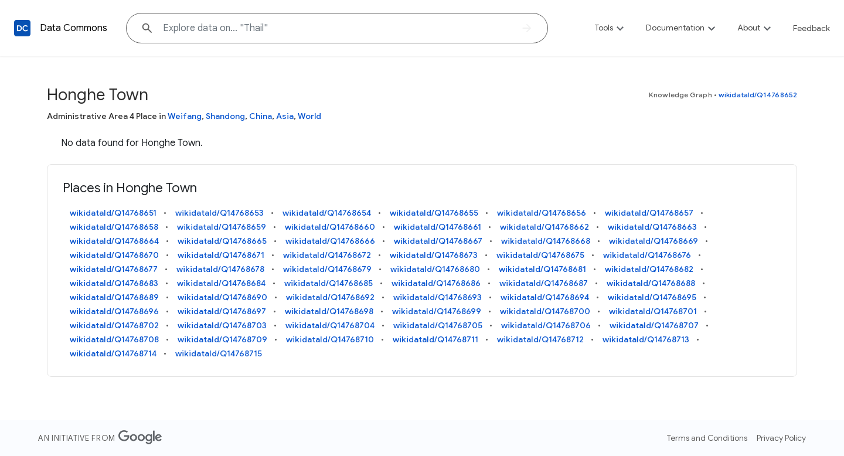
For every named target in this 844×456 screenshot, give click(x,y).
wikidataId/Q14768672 (327, 255)
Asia (285, 116)
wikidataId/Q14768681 (542, 269)
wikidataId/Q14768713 (646, 339)
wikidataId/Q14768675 (540, 255)
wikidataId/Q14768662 (544, 227)
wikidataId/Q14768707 (654, 325)
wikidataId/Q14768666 (330, 241)
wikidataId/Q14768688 (651, 283)
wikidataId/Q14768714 (113, 353)
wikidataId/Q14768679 (327, 269)
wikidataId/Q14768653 (219, 212)
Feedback (811, 28)
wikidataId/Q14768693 (437, 297)
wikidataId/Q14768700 (545, 311)
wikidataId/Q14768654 (327, 212)
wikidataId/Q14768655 (434, 212)
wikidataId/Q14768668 (545, 241)
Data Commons (73, 28)
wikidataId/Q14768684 (221, 283)
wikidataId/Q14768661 (437, 227)
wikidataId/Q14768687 (543, 283)
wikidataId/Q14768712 (540, 339)
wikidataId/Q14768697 (222, 311)
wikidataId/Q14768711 (435, 339)
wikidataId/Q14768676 (647, 255)
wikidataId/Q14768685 (328, 283)
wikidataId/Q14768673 (434, 255)
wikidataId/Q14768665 (222, 241)
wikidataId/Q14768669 (653, 241)
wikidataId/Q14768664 (114, 241)
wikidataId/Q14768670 (114, 255)
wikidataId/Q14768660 (330, 227)
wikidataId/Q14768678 (220, 269)
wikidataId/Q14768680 (435, 269)
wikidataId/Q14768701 (653, 311)
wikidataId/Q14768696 (114, 311)
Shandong (225, 116)
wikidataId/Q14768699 (436, 311)
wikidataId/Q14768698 (329, 311)
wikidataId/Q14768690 (222, 297)
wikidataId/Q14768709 (222, 339)
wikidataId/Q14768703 (222, 325)
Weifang (185, 116)
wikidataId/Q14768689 (114, 297)
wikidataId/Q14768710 (330, 339)
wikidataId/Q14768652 (758, 94)
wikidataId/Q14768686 (436, 283)
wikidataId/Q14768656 (541, 212)
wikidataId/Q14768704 (330, 325)
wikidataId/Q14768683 (114, 283)
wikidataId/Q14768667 (438, 241)
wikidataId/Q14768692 (330, 297)
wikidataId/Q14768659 (221, 227)
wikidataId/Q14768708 (114, 339)
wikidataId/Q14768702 (114, 325)
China (260, 116)
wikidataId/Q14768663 (652, 227)
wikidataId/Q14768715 (218, 353)
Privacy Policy (781, 438)
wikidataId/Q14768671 (221, 255)
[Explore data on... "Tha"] (337, 28)
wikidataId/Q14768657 (649, 212)
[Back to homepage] (22, 28)
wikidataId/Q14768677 (114, 269)
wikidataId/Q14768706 (546, 325)
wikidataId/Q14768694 (545, 297)
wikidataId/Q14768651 (113, 212)
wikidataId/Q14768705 (437, 325)
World (309, 116)
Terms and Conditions (707, 438)
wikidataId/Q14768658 (114, 227)
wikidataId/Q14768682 (649, 269)
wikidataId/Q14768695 (652, 297)
